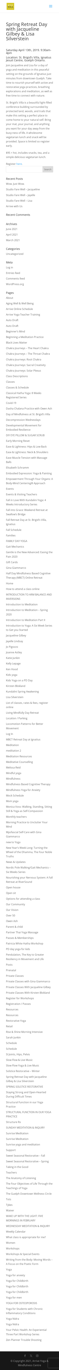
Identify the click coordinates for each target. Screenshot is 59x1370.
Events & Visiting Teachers (21, 494)
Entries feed (13, 273)
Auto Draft (12, 320)
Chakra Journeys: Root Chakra (23, 359)
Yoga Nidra (12, 1318)
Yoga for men (14, 1297)
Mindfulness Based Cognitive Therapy (28, 784)
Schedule (11, 1043)
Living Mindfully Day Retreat (22, 712)
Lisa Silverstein (14, 697)
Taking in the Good (17, 1167)
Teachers (11, 1172)
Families (11, 535)
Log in (9, 267)
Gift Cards (12, 562)
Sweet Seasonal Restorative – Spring (27, 1161)
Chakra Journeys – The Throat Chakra (28, 353)
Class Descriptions (17, 376)
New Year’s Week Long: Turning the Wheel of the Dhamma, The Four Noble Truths (29, 852)
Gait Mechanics (15, 546)
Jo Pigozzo (12, 647)
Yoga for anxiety (15, 1275)
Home (9, 583)
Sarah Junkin (13, 1037)
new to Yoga (13, 842)
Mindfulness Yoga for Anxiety (23, 790)
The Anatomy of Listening (21, 1178)
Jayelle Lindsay (14, 641)
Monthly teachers (16, 816)
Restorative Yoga (16, 1020)
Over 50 (10, 915)
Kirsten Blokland (15, 686)
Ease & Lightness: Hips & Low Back (26, 446)
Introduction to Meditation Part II (25, 620)
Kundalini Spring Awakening (22, 691)
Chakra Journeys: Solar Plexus (23, 370)
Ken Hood (12, 669)
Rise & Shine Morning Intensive (24, 1032)
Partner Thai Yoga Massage (22, 932)
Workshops (13, 1248)
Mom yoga (12, 801)
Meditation (12, 745)
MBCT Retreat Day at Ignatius (23, 739)
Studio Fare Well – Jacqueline (23, 189)
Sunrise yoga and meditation (23, 1144)
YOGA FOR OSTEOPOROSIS (21, 1303)
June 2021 (11, 229)
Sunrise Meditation (17, 1133)
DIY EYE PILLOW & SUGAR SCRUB (25, 435)
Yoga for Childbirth (17, 1281)
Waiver (10, 1210)
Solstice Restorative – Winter (23, 1071)
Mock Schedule (15, 795)
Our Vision (12, 910)
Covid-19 (11, 403)
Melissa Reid (13, 767)
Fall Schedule (13, 530)
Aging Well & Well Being (20, 303)
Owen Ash (12, 921)
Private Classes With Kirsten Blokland (28, 992)
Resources (12, 1009)
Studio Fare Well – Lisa (19, 200)
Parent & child (14, 927)
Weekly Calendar (16, 1231)
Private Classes (15, 976)
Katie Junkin (13, 658)
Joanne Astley (14, 652)
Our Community (15, 904)
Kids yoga (11, 675)
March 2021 (13, 240)
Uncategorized (14, 254)
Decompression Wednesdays (23, 420)
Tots (8, 1199)
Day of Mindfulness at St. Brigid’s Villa (28, 414)
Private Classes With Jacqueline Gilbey (28, 987)
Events (10, 489)
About (9, 298)
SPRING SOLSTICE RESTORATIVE (24, 1086)
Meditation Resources (19, 756)
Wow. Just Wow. (15, 184)
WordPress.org (15, 284)
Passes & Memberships (20, 938)
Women (10, 1242)
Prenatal (11, 970)
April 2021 (12, 234)
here (19, 164)
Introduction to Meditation (22, 604)
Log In (9, 734)
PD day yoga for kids (18, 949)
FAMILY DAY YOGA (16, 541)
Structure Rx (13, 1122)
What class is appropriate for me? (26, 1237)
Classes (10, 382)
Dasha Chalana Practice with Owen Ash (29, 408)
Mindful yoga (13, 773)
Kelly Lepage (13, 663)
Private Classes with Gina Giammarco (28, 981)
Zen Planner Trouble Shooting (24, 1340)
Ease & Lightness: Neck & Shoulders (27, 452)
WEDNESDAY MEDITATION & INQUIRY (28, 1226)
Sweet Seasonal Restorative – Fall (25, 1155)
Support (11, 1150)
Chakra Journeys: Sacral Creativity (26, 365)
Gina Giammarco (16, 568)
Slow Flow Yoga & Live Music (22, 1065)
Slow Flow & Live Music (19, 1060)
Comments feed (15, 278)
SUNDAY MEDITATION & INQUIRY (25, 1127)
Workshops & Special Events (22, 1254)
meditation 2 (13, 750)
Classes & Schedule (17, 387)
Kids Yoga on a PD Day (19, 680)
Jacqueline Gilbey (16, 635)
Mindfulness (13, 778)
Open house (13, 887)
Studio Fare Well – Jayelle (20, 195)
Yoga (9, 1269)
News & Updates (16, 862)
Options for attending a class (23, 898)
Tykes (9, 1205)
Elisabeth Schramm (17, 467)
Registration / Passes (18, 1004)
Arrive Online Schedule (19, 309)
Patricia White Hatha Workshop (24, 943)
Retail (9, 1026)
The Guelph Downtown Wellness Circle (29, 1193)
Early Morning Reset (18, 441)
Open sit (11, 893)
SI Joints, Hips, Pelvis (18, 1054)
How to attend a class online (22, 589)
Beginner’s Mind (15, 331)
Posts (9, 964)
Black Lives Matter (16, 342)
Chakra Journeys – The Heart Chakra (27, 348)
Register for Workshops (20, 998)
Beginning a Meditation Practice (25, 337)
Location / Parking (16, 718)
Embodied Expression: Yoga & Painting (29, 473)
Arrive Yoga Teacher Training (23, 314)
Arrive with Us (14, 206)
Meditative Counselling (19, 762)
